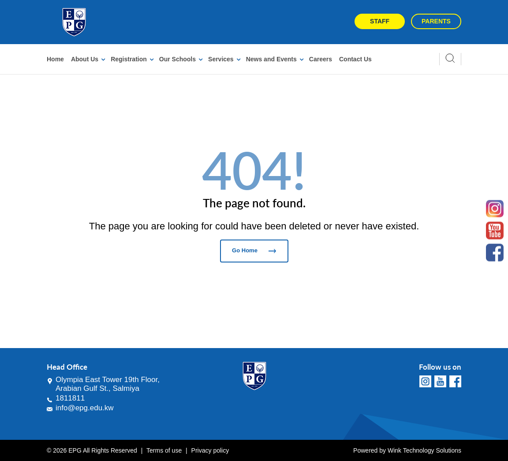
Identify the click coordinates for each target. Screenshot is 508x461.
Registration (129, 59)
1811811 (70, 398)
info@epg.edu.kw (85, 408)
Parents (436, 21)
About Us (84, 59)
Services (221, 59)
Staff (379, 21)
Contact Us (355, 59)
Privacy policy (210, 450)
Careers (320, 59)
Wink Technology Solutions (424, 450)
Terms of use (164, 450)
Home (55, 59)
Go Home (254, 250)
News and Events (271, 59)
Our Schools (177, 59)
